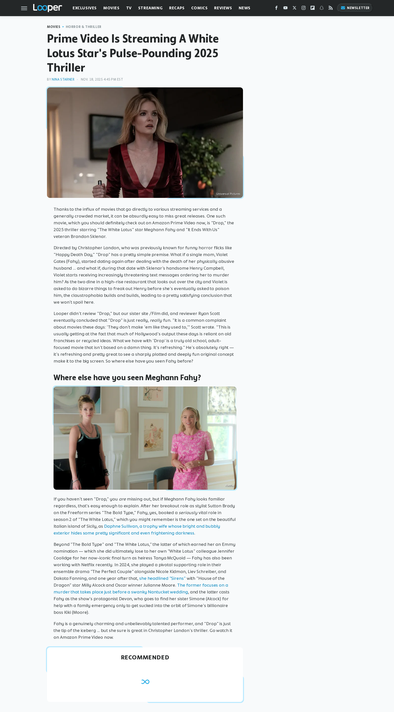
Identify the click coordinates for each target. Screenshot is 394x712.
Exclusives (85, 8)
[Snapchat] (321, 9)
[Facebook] (276, 9)
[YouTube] (285, 9)
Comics (199, 8)
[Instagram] (303, 9)
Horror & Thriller (84, 26)
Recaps (177, 8)
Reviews (223, 8)
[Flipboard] (312, 9)
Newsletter (355, 8)
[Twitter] (294, 9)
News (245, 8)
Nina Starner (63, 79)
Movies (111, 8)
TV (129, 8)
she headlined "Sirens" (162, 578)
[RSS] (330, 9)
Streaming (150, 8)
